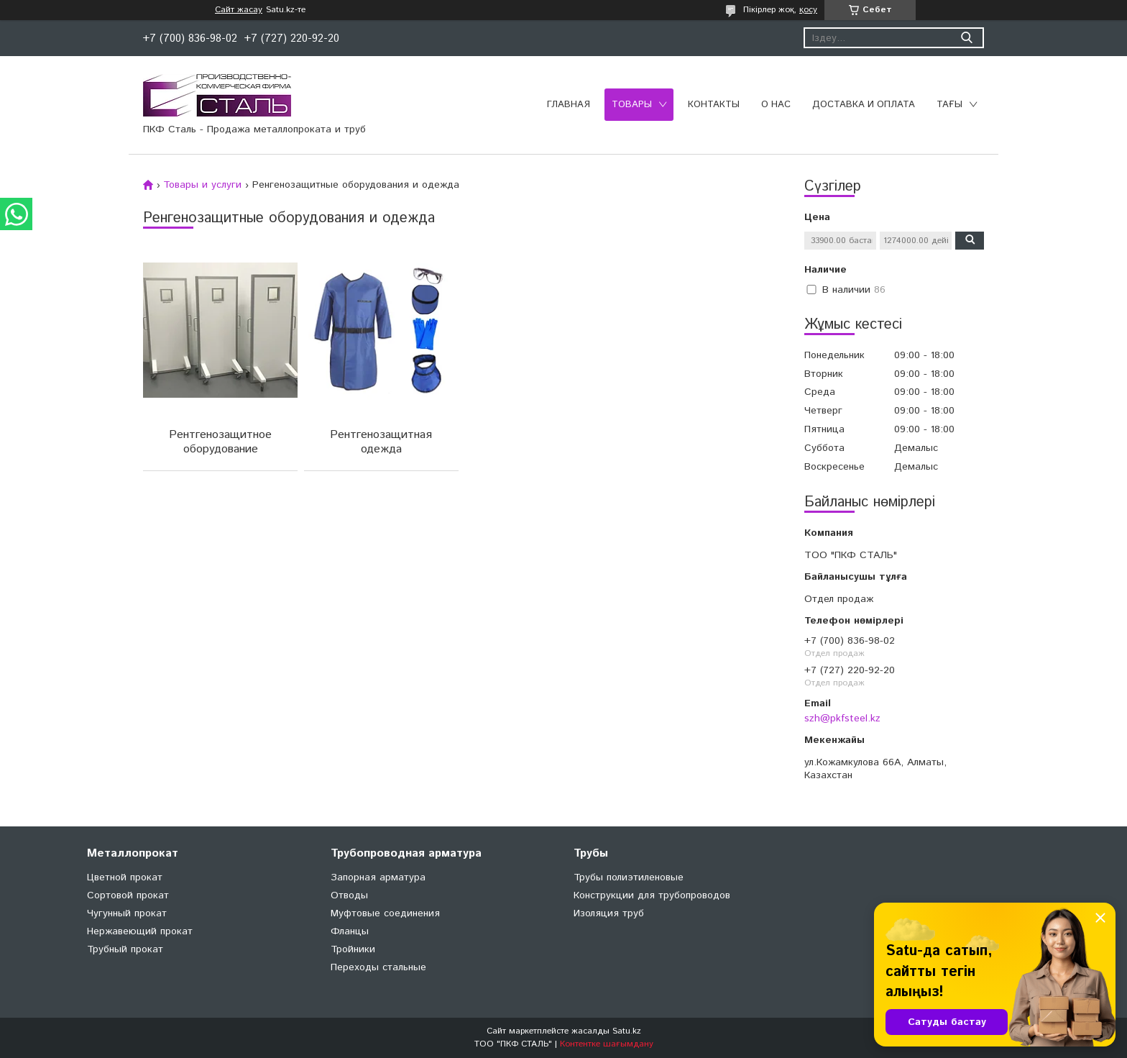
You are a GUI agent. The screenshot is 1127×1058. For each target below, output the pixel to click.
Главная (568, 104)
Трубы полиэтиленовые (629, 877)
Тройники (353, 949)
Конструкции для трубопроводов (652, 895)
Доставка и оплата (863, 104)
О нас (776, 104)
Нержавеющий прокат (140, 931)
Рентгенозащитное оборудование (219, 442)
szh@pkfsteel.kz (842, 718)
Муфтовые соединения (385, 913)
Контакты (714, 104)
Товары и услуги (202, 185)
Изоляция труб (609, 913)
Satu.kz (626, 1031)
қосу (808, 10)
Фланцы (350, 931)
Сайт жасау (238, 10)
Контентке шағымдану (606, 1044)
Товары (632, 104)
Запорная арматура (378, 877)
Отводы (349, 895)
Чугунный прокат (127, 913)
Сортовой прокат (128, 895)
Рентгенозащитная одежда (379, 442)
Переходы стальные (378, 967)
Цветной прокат (124, 877)
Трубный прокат (125, 949)
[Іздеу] (966, 38)
